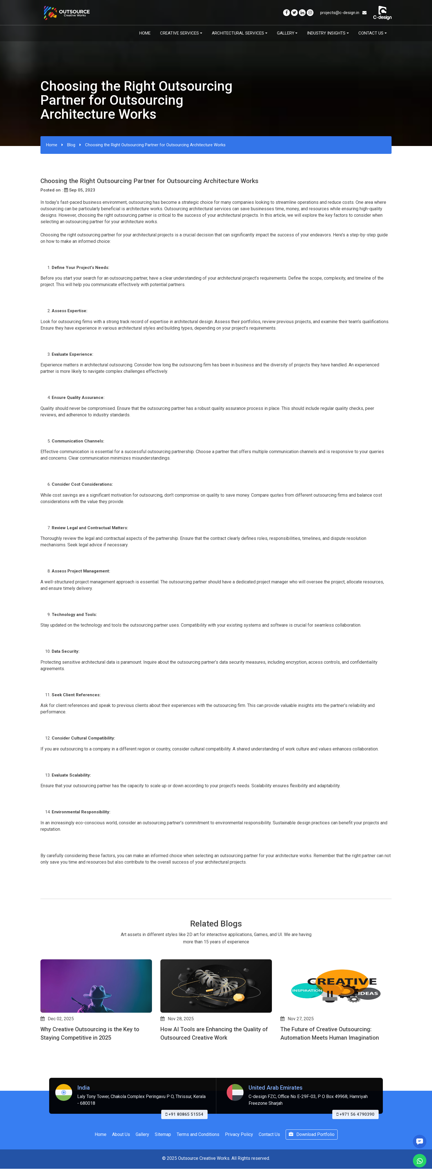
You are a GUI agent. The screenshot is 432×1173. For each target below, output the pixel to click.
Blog (71, 144)
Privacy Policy (239, 1134)
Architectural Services (238, 33)
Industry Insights (326, 33)
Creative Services (179, 33)
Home (145, 33)
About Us (121, 1134)
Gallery (285, 33)
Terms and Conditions (198, 1134)
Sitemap (163, 1134)
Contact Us (370, 33)
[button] (43, 1064)
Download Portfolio (312, 1134)
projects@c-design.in (343, 12)
